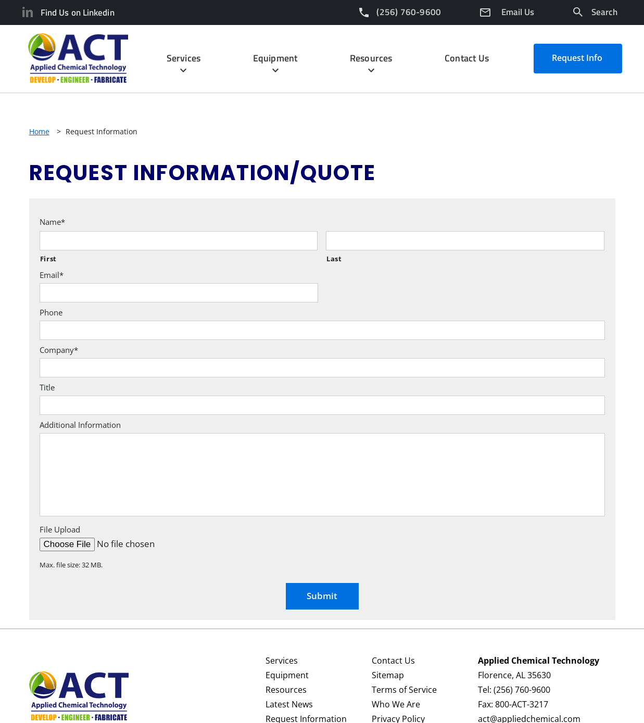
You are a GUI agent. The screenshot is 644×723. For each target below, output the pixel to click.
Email (52, 275)
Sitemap (388, 675)
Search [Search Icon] (604, 12)
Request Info (577, 58)
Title (47, 387)
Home (39, 131)
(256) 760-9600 (522, 689)
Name (52, 222)
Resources (286, 689)
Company (59, 350)
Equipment (287, 675)
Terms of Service (404, 689)
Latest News (289, 704)
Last (334, 258)
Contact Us (393, 660)
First (48, 258)
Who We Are (396, 704)
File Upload (60, 530)
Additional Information (80, 425)
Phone (51, 313)
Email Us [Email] (517, 12)
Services (282, 660)
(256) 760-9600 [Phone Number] (408, 12)
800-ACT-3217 (521, 704)
